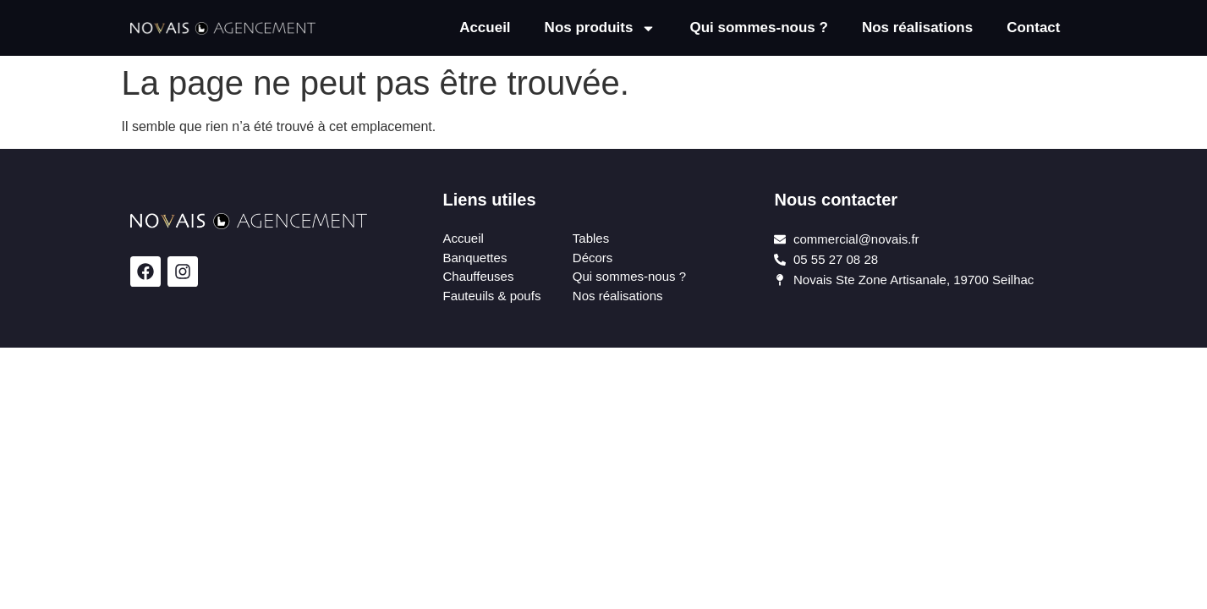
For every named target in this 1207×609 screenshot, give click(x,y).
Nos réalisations (917, 27)
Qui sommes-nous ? (758, 27)
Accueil (484, 27)
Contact (1033, 27)
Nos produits (600, 28)
